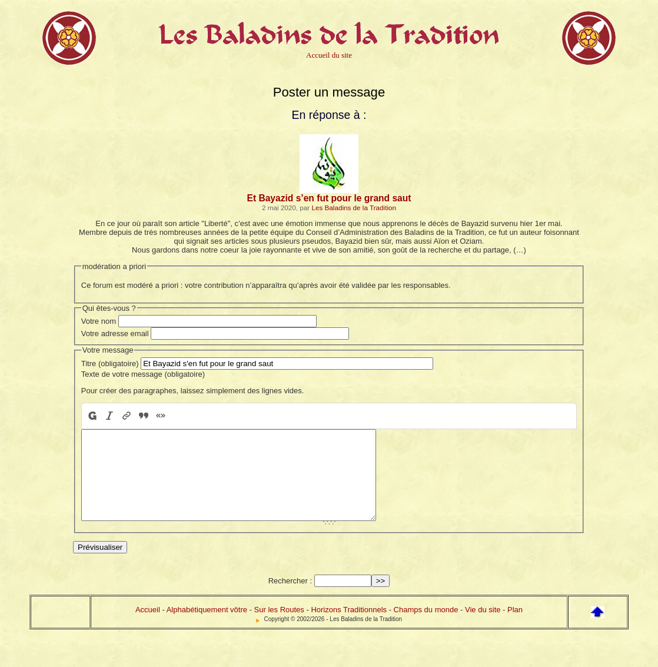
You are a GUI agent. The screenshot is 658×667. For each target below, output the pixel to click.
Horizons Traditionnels (349, 627)
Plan (515, 627)
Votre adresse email (115, 333)
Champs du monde (426, 627)
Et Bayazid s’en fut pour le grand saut (329, 198)
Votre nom (98, 321)
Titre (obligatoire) (110, 363)
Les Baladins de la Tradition (353, 207)
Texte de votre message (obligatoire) (143, 374)
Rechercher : (290, 598)
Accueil (147, 627)
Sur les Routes (279, 627)
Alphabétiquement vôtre (207, 627)
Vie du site (482, 627)
